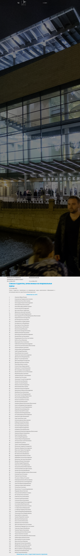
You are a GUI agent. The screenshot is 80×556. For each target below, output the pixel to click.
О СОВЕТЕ (45, 2)
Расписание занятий (34, 277)
